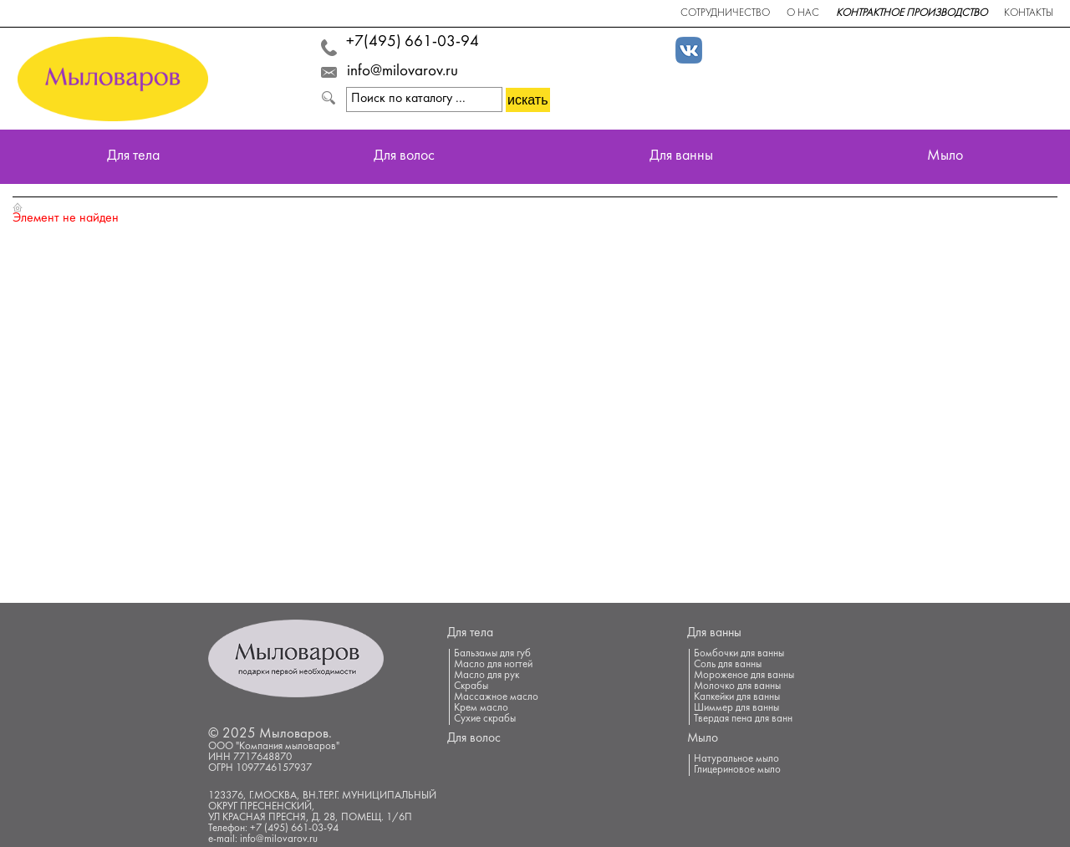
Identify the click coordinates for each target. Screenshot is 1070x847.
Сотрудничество (725, 13)
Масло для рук (486, 676)
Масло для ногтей (493, 665)
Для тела (133, 157)
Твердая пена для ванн (743, 719)
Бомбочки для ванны (739, 654)
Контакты (1028, 13)
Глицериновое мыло (737, 770)
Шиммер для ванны (736, 708)
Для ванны (681, 157)
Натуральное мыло (736, 759)
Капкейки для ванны (737, 697)
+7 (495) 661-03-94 (294, 829)
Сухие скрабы (485, 719)
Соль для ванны (728, 665)
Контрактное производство (911, 13)
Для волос (404, 157)
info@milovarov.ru (402, 71)
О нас (803, 13)
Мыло (945, 157)
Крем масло (481, 708)
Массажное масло (496, 697)
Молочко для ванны (737, 686)
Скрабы (471, 686)
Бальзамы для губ (492, 654)
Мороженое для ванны (744, 676)
